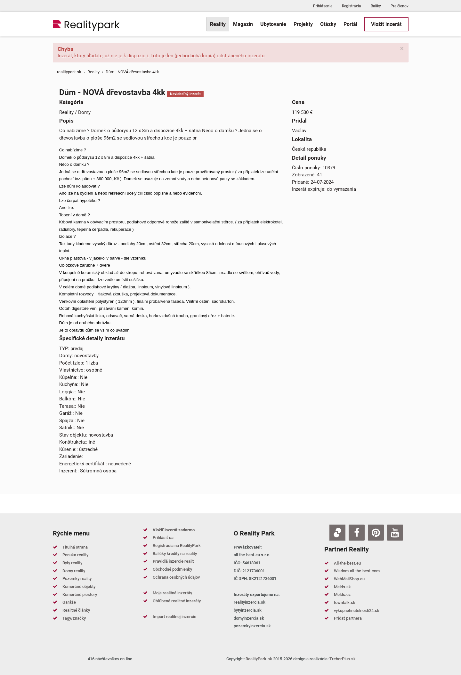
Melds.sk (342, 586)
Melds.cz (342, 594)
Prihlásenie (322, 6)
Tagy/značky (74, 618)
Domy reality (73, 570)
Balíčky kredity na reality (175, 553)
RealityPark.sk (259, 658)
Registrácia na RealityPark (177, 545)
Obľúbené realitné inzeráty (177, 601)
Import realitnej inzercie (174, 616)
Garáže (69, 602)
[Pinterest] (376, 533)
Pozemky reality (77, 578)
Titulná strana (75, 547)
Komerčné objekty (78, 586)
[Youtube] (395, 533)
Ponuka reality (75, 554)
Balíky (376, 6)
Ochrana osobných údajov (176, 577)
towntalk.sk (344, 602)
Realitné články (76, 610)
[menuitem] (217, 24)
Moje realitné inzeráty (172, 593)
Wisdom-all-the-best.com (357, 570)
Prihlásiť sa (163, 537)
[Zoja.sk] (337, 533)
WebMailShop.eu (349, 578)
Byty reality (72, 562)
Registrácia (351, 6)
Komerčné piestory (79, 594)
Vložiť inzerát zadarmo (174, 529)
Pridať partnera (348, 618)
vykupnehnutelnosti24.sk (356, 610)
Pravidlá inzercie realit (173, 561)
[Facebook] (357, 533)
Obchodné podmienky (172, 569)
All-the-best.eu (347, 563)
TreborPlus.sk (342, 658)
